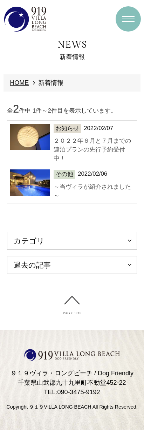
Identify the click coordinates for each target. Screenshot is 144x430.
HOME (19, 82)
